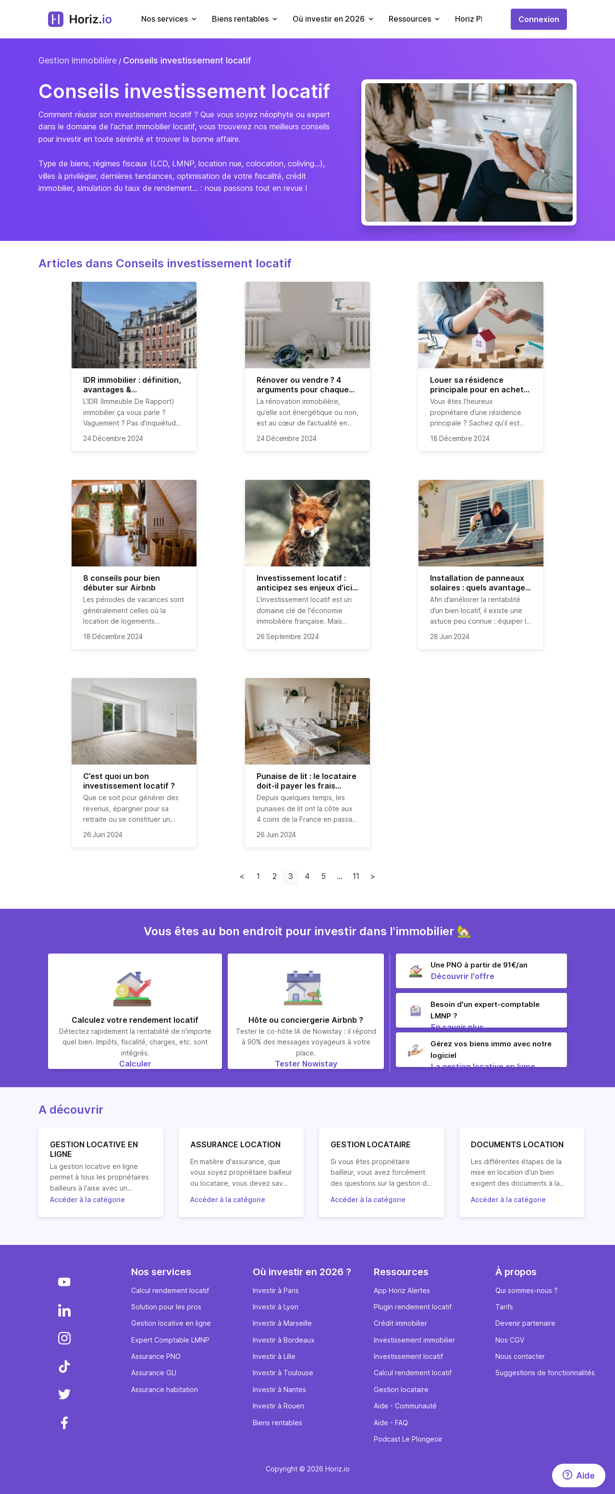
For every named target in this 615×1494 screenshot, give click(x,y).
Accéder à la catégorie (87, 1199)
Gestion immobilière (77, 60)
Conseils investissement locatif (187, 60)
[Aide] (578, 1475)
